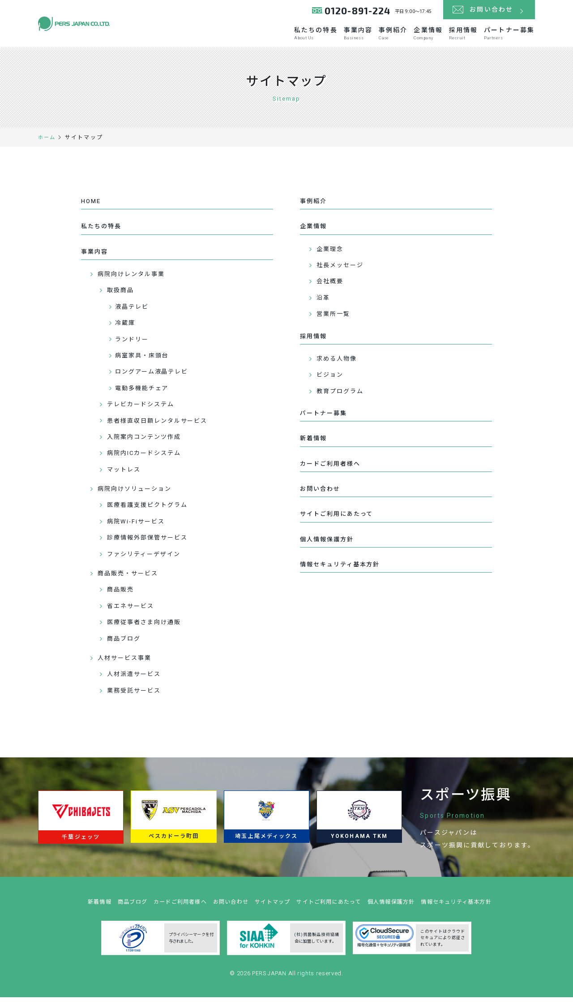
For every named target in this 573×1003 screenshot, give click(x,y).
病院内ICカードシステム (147, 459)
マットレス (125, 475)
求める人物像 (339, 364)
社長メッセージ (342, 270)
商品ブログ (125, 644)
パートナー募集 (506, 36)
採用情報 (448, 36)
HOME (91, 204)
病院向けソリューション (137, 494)
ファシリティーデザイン (146, 560)
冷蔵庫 (126, 328)
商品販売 (121, 595)
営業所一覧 (335, 318)
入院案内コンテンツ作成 (147, 442)
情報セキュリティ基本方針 (343, 576)
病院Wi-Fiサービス (138, 527)
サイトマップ (271, 914)
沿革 (324, 302)
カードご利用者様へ (332, 471)
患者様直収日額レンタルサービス (161, 426)
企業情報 (400, 36)
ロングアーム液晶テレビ (154, 377)
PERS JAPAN (270, 985)
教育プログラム (342, 397)
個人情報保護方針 (329, 550)
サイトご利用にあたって (339, 524)
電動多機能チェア (144, 394)
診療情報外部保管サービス (150, 543)
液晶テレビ (133, 312)
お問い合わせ (321, 498)
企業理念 (331, 254)
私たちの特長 (250, 36)
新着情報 (314, 445)
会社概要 (331, 286)
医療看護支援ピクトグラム (150, 511)
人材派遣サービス (136, 680)
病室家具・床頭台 (144, 361)
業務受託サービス (136, 696)
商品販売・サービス (130, 579)
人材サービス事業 (127, 663)
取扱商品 (121, 296)
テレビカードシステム (143, 410)
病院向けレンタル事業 (134, 280)
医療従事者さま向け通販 (147, 628)
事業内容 (305, 36)
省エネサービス (132, 611)
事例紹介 (352, 36)
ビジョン (331, 381)
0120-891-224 (355, 13)
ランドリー (133, 345)
